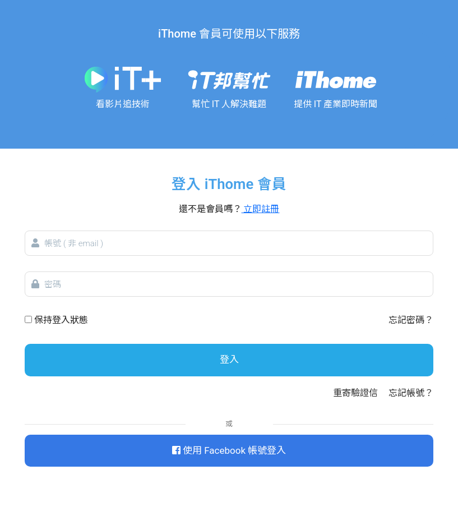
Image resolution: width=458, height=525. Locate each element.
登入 (229, 359)
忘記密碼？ (410, 320)
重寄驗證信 (355, 393)
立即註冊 (261, 209)
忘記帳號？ (410, 393)
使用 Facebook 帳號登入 (229, 450)
